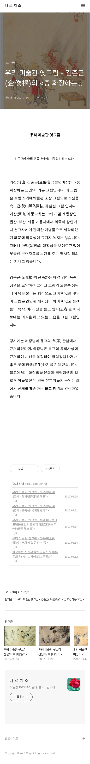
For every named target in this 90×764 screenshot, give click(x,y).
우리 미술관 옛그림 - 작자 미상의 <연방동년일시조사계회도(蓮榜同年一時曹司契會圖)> (34, 524)
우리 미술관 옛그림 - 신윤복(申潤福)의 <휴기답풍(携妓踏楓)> (33, 494)
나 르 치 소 (13, 6)
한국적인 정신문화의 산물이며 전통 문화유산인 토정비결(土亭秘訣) (35, 554)
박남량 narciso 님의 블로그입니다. (33, 687)
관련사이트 (11, 738)
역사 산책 (18, 483)
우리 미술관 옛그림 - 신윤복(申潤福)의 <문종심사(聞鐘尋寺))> (33, 508)
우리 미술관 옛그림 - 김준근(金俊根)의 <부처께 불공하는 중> (33, 540)
